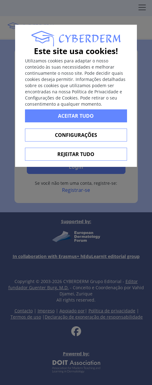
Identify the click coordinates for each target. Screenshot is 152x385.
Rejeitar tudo (75, 154)
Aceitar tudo (76, 115)
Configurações (76, 135)
